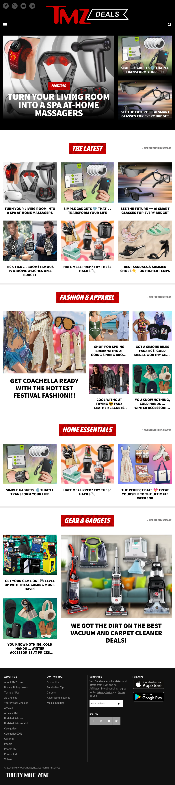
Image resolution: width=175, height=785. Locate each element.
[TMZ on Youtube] (23, 6)
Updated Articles (13, 718)
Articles (8, 708)
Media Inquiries (55, 702)
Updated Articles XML (16, 723)
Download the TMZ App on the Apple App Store (148, 684)
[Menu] (5, 24)
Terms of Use (11, 692)
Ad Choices (10, 697)
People (8, 743)
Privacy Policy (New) (15, 687)
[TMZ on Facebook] (6, 6)
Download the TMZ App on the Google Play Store (148, 697)
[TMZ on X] (15, 6)
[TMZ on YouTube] (109, 721)
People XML (11, 749)
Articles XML (11, 713)
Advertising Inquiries (58, 697)
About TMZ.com (13, 682)
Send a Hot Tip (55, 687)
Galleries (9, 738)
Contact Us (53, 682)
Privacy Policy (104, 692)
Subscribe (119, 703)
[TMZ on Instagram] (32, 6)
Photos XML (11, 754)
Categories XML (13, 733)
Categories (10, 728)
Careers (51, 692)
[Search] (170, 24)
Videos (8, 759)
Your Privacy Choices (16, 702)
